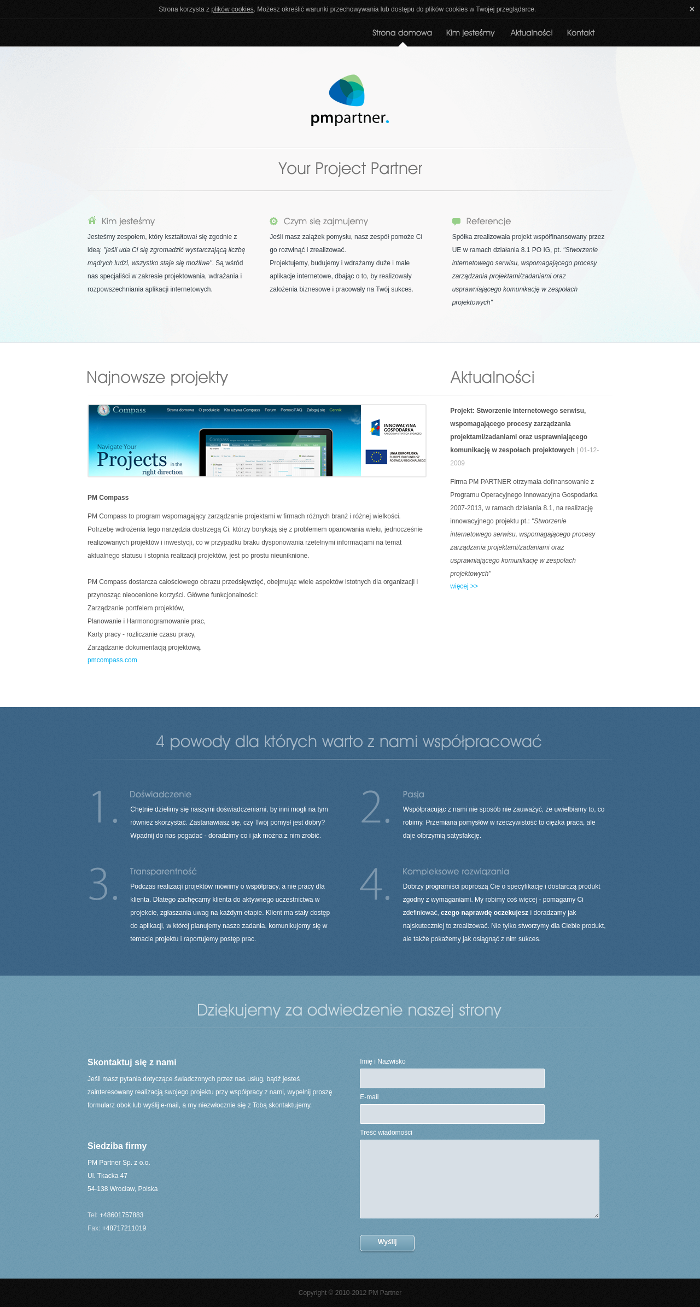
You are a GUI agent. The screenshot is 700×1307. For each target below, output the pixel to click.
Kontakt (581, 37)
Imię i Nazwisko (382, 1061)
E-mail (369, 1097)
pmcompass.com (112, 660)
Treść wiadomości (386, 1132)
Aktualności (531, 37)
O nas (471, 37)
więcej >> (464, 586)
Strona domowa (402, 37)
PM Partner (350, 100)
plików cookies (232, 9)
